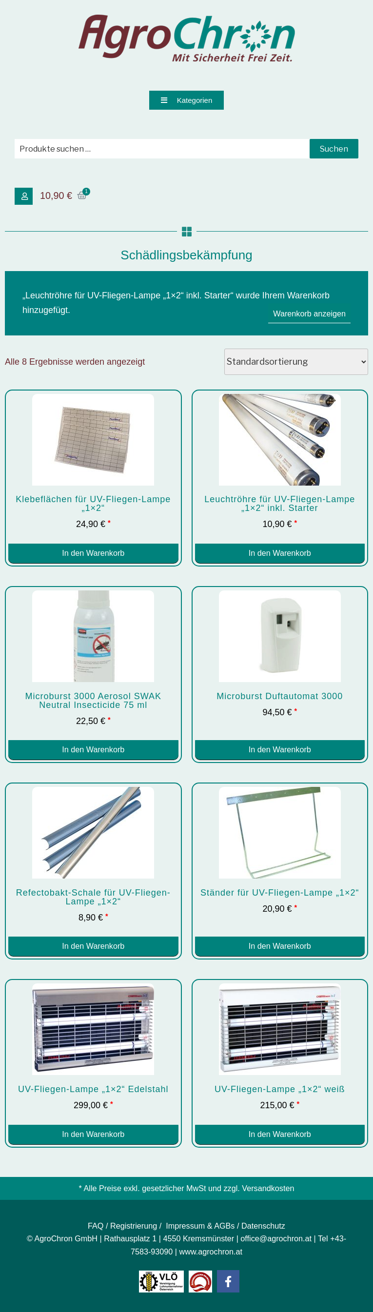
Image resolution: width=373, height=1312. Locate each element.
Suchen (334, 149)
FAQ (95, 1225)
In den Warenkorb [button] (93, 552)
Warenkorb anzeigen (309, 313)
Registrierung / (137, 1225)
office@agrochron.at (276, 1238)
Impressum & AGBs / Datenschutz (225, 1225)
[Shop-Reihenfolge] (296, 362)
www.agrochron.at (211, 1251)
